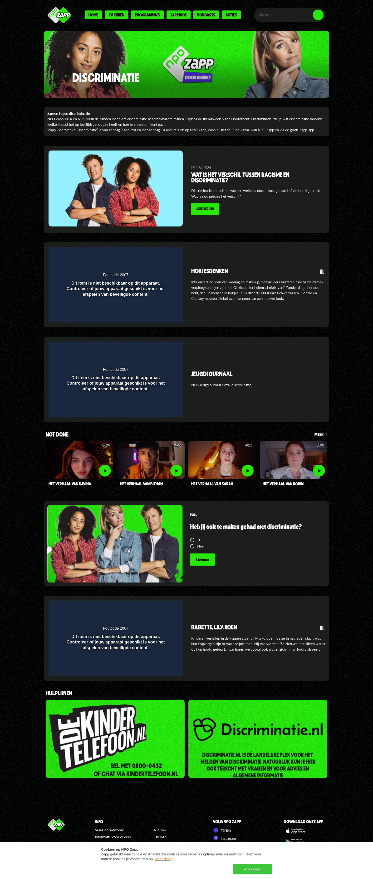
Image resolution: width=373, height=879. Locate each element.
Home (93, 15)
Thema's (160, 837)
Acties (231, 15)
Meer (319, 434)
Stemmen (202, 559)
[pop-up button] (157, 253)
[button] (167, 253)
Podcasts (206, 15)
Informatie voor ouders (113, 837)
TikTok (222, 830)
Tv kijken (116, 15)
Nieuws (160, 830)
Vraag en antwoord (109, 830)
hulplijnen (59, 693)
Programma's (147, 15)
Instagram (224, 838)
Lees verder (205, 208)
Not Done (57, 435)
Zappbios (178, 15)
